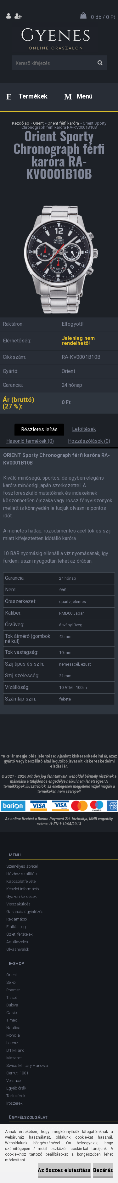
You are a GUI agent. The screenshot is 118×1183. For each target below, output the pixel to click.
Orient (38, 123)
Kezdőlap (20, 123)
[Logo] (55, 37)
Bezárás (103, 1170)
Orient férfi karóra (63, 123)
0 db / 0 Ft (103, 17)
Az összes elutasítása (64, 1170)
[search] (99, 63)
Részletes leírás (39, 429)
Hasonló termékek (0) (30, 441)
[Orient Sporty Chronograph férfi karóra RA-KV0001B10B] (59, 203)
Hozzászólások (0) (89, 441)
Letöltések (84, 429)
